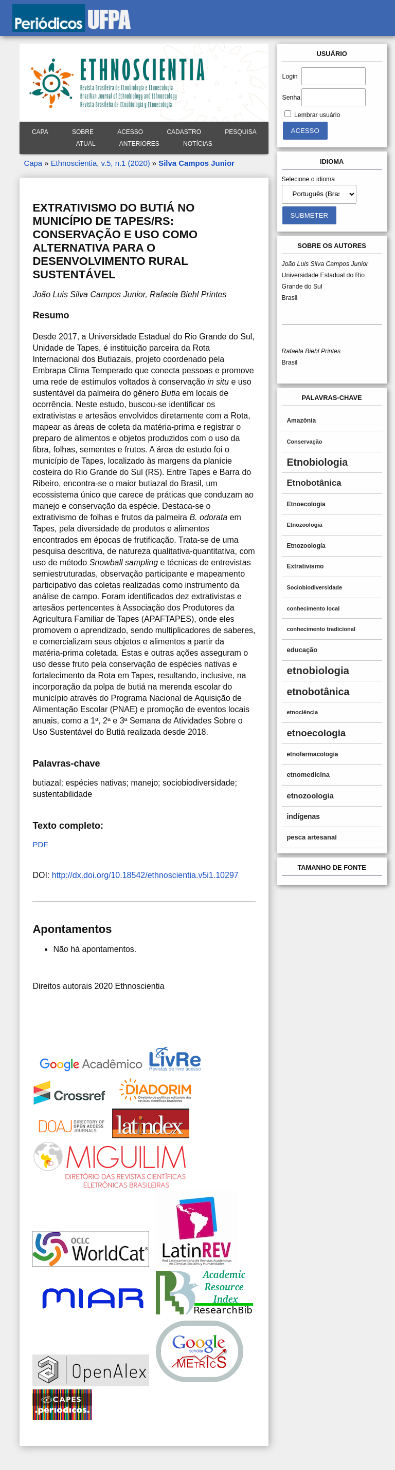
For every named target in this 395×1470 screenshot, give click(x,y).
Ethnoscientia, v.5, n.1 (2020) (100, 163)
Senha (291, 97)
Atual (86, 143)
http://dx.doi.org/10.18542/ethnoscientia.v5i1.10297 (145, 875)
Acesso (130, 132)
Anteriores (139, 143)
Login (290, 76)
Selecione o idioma (308, 179)
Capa (40, 132)
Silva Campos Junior (196, 163)
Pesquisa (240, 132)
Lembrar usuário (317, 115)
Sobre (83, 132)
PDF (40, 844)
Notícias (197, 143)
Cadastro (184, 132)
